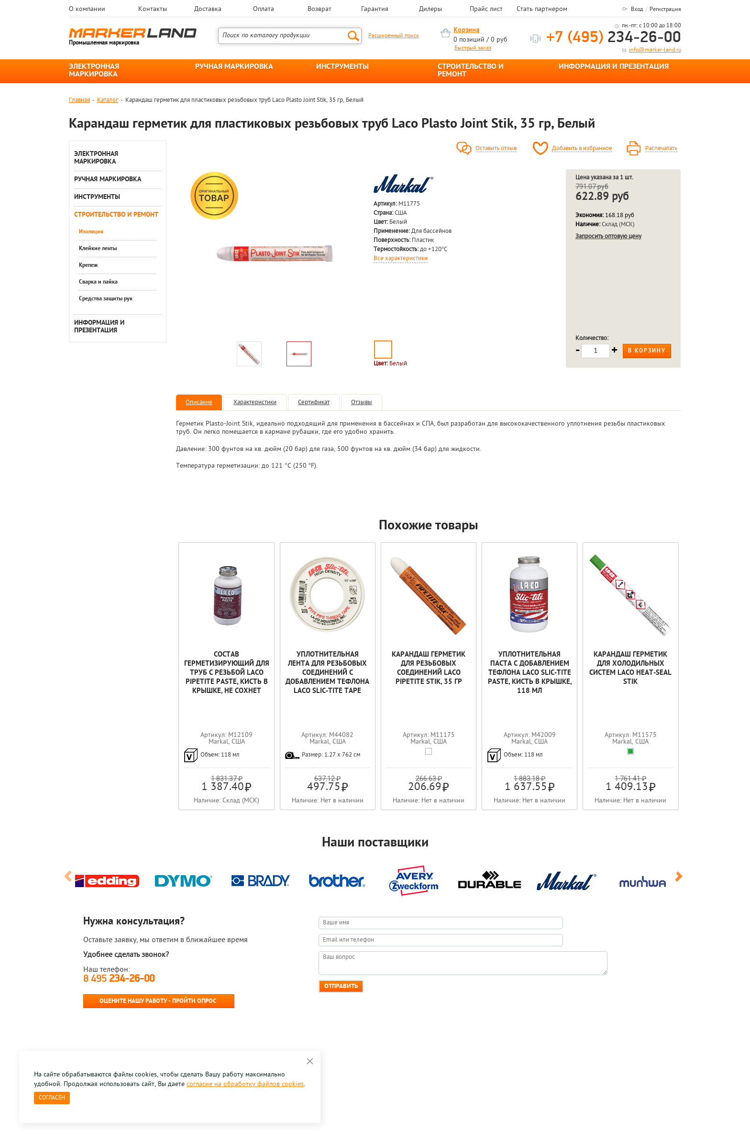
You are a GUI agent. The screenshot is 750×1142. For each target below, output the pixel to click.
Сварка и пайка (98, 282)
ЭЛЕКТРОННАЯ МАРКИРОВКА (94, 70)
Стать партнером (542, 9)
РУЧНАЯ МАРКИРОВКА (234, 67)
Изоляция (91, 232)
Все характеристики (401, 259)
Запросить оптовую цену (608, 236)
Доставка (207, 9)
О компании (87, 9)
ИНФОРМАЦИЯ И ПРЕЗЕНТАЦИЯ (614, 67)
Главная (79, 100)
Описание (199, 402)
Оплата (263, 9)
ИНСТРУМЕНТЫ (342, 67)
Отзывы (361, 402)
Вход (637, 9)
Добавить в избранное (582, 148)
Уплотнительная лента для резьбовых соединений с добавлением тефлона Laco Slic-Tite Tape (327, 673)
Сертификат (314, 402)
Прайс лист (486, 9)
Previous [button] (69, 880)
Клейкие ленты (98, 249)
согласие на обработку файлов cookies (245, 1084)
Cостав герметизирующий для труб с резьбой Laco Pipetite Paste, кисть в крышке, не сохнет (226, 673)
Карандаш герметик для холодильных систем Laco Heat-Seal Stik (630, 668)
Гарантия (374, 9)
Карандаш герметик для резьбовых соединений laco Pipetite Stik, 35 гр (428, 668)
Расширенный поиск (393, 36)
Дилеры (430, 9)
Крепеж (88, 265)
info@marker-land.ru (655, 50)
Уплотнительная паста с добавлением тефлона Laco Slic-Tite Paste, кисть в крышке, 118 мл (530, 673)
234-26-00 (613, 38)
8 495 (118, 979)
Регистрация (665, 9)
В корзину (647, 351)
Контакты (152, 9)
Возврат (319, 9)
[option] (274, 253)
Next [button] (680, 880)
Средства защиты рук (105, 299)
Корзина (466, 30)
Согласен (52, 1098)
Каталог (107, 100)
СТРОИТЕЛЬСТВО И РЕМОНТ (471, 70)
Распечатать (661, 148)
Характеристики (254, 402)
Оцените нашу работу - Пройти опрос (157, 1001)
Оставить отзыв (496, 148)
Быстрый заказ (472, 48)
